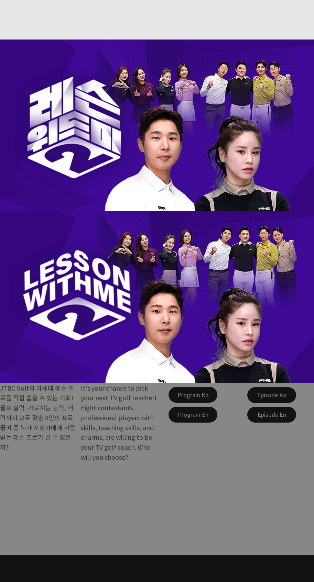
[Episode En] (271, 415)
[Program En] (193, 415)
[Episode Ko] (271, 395)
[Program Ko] (193, 395)
